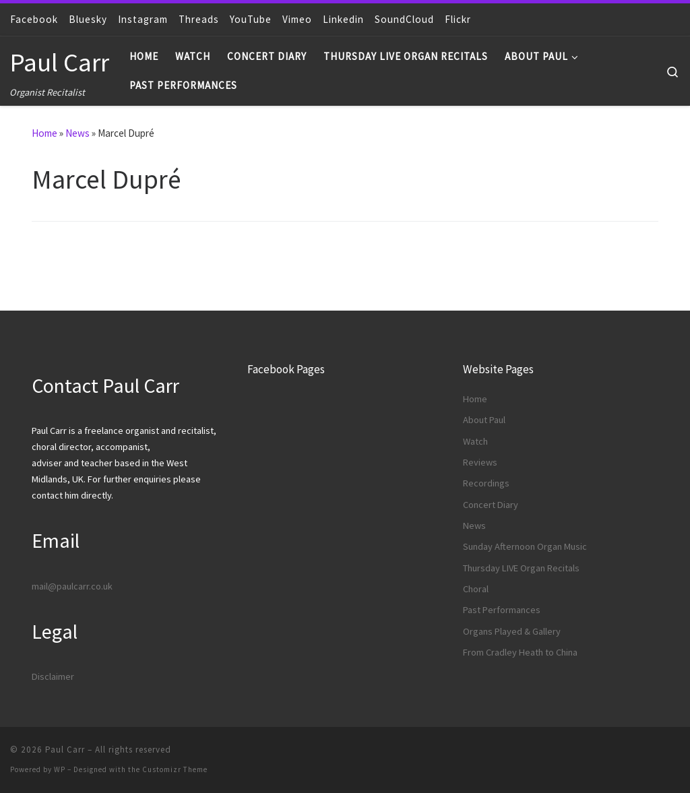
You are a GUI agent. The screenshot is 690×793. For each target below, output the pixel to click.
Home (44, 133)
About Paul (484, 420)
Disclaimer (53, 676)
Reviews (480, 462)
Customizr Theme (175, 769)
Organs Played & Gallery (512, 631)
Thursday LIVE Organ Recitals (521, 568)
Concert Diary (490, 505)
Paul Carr (65, 749)
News (77, 133)
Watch (475, 441)
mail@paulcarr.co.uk (72, 586)
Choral (476, 589)
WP (59, 769)
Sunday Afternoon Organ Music (525, 546)
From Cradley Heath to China (520, 652)
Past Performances (501, 610)
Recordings (486, 483)
